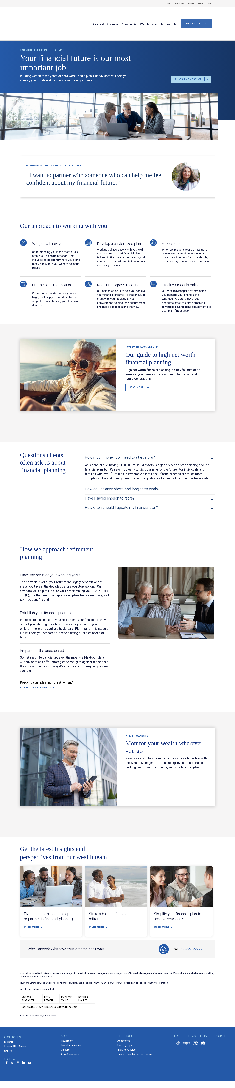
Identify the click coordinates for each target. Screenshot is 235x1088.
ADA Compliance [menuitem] (70, 1033)
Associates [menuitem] (124, 1021)
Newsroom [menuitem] (67, 1021)
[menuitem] (167, 3)
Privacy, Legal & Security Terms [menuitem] (135, 1033)
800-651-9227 (190, 930)
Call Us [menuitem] (8, 1030)
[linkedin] (24, 1041)
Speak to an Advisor (35, 668)
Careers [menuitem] (65, 1029)
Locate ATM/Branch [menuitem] (15, 1026)
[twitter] (12, 1041)
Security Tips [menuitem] (125, 1025)
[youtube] (29, 1041)
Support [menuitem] (8, 1022)
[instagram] (18, 1041)
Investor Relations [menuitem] (71, 1025)
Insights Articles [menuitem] (127, 1029)
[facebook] (6, 1041)
